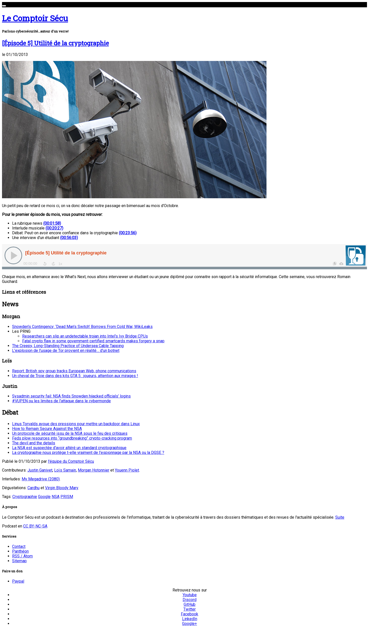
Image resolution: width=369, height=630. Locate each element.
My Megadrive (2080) (41, 479)
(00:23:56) (128, 232)
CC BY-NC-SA (35, 526)
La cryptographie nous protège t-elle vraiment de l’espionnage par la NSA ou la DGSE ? (88, 452)
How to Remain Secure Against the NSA (47, 428)
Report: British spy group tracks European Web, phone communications (74, 371)
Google (44, 496)
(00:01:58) (52, 223)
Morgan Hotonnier (93, 470)
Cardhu (33, 487)
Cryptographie (24, 496)
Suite (339, 517)
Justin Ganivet (39, 470)
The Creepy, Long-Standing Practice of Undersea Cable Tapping (68, 345)
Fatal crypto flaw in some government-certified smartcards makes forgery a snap (93, 341)
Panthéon (20, 551)
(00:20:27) (54, 228)
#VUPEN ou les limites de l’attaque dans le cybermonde (61, 401)
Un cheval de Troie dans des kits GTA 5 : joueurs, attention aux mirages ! (75, 375)
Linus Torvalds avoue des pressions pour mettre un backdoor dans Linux (76, 423)
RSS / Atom (22, 556)
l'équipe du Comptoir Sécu (71, 461)
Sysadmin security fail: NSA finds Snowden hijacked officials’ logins (71, 396)
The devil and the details (33, 443)
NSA (55, 496)
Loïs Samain (65, 470)
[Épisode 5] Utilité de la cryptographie (55, 43)
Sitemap (19, 560)
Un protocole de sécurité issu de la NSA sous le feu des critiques (69, 433)
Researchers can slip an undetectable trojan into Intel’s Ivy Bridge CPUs (85, 336)
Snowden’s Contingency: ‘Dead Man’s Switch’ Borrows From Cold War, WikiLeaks (82, 326)
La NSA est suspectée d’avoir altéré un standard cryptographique (69, 447)
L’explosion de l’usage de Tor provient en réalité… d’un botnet (65, 350)
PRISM (66, 496)
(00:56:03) (69, 237)
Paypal (18, 581)
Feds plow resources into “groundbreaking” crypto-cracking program (72, 438)
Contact (18, 546)
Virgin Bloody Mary (61, 487)
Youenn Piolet (127, 470)
